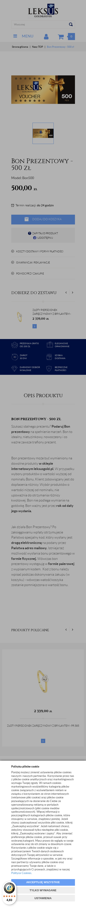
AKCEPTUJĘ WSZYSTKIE (43, 882)
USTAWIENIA (43, 898)
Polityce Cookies (21, 873)
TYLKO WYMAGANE (43, 890)
